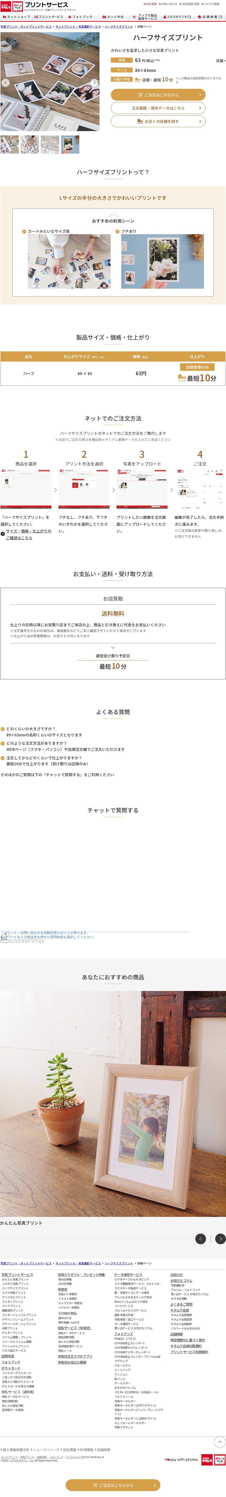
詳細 (219, 60)
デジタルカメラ (74, 1457)
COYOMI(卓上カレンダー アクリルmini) (137, 1356)
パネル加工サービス (14, 1350)
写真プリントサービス (17, 1274)
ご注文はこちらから (162, 95)
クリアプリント (11, 1306)
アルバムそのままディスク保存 (133, 1297)
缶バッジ (119, 1379)
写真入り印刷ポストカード (18, 1382)
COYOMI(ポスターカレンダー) (132, 1352)
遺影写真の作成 (123, 1315)
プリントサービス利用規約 (189, 1351)
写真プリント (27, 1457)
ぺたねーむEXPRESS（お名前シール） (137, 1392)
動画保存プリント (12, 1310)
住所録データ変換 (12, 1410)
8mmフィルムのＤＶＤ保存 (131, 1302)
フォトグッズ (123, 1333)
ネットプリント (9, 1457)
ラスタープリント (12, 1302)
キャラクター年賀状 (70, 1303)
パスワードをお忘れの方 (185, 1328)
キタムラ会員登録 (181, 1315)
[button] (5, 82)
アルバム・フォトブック (185, 1290)
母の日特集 (65, 1279)
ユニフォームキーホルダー (130, 1423)
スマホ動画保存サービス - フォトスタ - (137, 1284)
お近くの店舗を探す (162, 121)
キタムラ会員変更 (181, 1319)
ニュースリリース (46, 1449)
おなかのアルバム (125, 1387)
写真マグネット (123, 1427)
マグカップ (121, 1361)
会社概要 (69, 1449)
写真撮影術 (177, 1285)
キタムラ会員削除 (181, 1324)
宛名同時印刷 (10, 1401)
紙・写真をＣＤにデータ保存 (131, 1293)
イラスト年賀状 (67, 1298)
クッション (121, 1374)
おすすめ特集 (179, 1298)
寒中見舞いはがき (69, 1322)
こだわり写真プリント (15, 1284)
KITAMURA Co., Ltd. (22, 1460)
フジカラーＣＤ (123, 1306)
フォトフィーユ (123, 1396)
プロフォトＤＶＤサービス (130, 1310)
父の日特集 (65, 1284)
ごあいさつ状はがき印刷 (16, 1377)
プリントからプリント (15, 1346)
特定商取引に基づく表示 (187, 1339)
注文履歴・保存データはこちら (158, 108)
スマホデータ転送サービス (130, 1288)
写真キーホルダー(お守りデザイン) (135, 1405)
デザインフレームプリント (18, 1319)
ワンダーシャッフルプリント (19, 1315)
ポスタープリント (12, 1333)
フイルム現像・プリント (16, 1337)
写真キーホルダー (125, 1401)
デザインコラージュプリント (19, 1324)
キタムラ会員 (179, 1310)
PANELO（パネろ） (125, 1338)
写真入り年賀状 (67, 1294)
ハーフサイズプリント (119, 26)
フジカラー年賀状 (69, 1307)
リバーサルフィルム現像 (16, 1342)
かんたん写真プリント (15, 1279)
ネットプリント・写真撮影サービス (78, 26)
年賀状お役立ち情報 (72, 1362)
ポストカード (10, 1368)
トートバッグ (122, 1370)
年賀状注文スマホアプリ (75, 1356)
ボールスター (122, 1383)
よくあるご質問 (181, 1304)
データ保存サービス (128, 1274)
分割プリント (10, 1328)
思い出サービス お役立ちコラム (133, 1328)
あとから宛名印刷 (12, 1405)
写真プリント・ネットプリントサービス (26, 26)
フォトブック (10, 1361)
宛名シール (65, 1351)
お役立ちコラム (181, 1280)
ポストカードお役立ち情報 (18, 1386)
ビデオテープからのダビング (131, 1279)
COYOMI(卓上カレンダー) (129, 1343)
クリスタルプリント (14, 1297)
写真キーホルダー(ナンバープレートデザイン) (138, 1412)
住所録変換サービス (70, 1346)
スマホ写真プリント (14, 1293)
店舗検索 (176, 1333)
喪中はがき (65, 1318)
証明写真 (7, 1356)
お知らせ (176, 1274)
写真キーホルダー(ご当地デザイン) (135, 1418)
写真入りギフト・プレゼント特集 (81, 1274)
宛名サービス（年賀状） (75, 1327)
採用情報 (86, 1449)
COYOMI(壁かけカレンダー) (130, 1347)
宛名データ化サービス (15, 1396)
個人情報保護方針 (16, 1449)
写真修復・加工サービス (129, 1319)
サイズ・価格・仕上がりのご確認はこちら (28, 534)
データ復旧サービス (126, 1324)
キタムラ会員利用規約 (186, 1345)
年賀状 (62, 1289)
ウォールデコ (122, 1365)
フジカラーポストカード (16, 1373)
